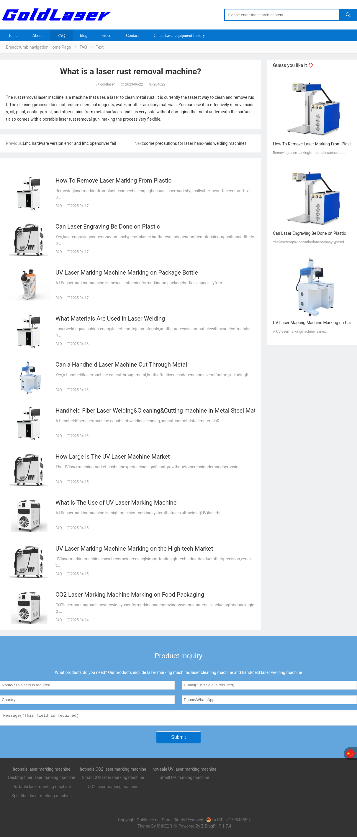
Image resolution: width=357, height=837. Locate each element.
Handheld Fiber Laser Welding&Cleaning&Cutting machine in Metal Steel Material (161, 410)
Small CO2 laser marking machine (113, 779)
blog (83, 35)
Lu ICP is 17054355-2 (228, 821)
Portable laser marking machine (41, 788)
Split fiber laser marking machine (42, 797)
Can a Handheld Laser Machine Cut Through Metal (121, 364)
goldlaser (105, 84)
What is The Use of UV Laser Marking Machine (115, 502)
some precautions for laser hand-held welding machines (195, 143)
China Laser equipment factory (179, 35)
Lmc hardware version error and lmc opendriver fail (69, 143)
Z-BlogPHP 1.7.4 (216, 827)
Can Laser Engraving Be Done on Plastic (107, 226)
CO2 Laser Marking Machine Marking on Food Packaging (129, 594)
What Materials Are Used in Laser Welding (110, 318)
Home (12, 35)
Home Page (60, 47)
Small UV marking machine (184, 779)
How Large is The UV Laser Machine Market (112, 456)
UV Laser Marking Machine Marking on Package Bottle (126, 272)
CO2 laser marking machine (113, 788)
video (106, 35)
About (37, 35)
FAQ (61, 35)
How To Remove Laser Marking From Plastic (113, 180)
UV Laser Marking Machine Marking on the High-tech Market (134, 548)
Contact (132, 35)
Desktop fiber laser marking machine (41, 779)
